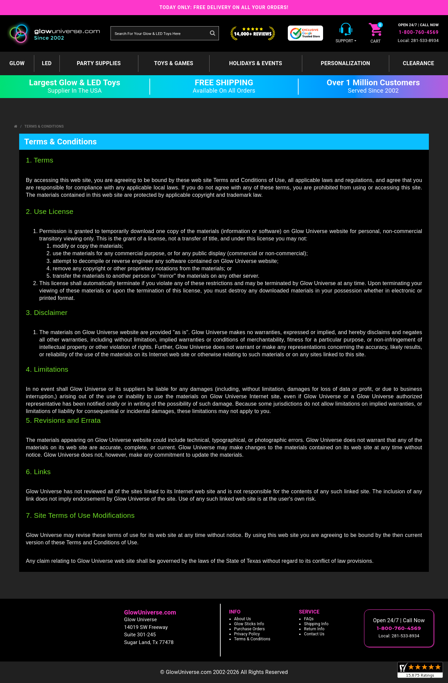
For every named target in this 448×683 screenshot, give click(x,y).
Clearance (418, 63)
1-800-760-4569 (419, 32)
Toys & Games (173, 63)
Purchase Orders (249, 629)
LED (47, 63)
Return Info (314, 629)
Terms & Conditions (44, 126)
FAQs (309, 619)
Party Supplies (99, 63)
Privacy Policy (247, 634)
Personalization (345, 63)
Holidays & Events (255, 63)
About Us (242, 619)
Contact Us (314, 634)
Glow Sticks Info (249, 624)
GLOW (17, 63)
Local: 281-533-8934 (418, 40)
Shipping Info (316, 624)
